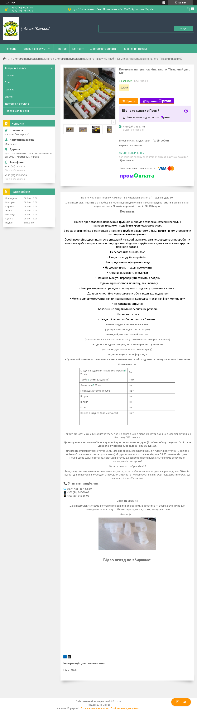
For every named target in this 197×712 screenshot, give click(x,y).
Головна (11, 48)
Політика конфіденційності (125, 708)
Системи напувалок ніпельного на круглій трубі (84, 58)
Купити (130, 101)
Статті (8, 82)
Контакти (78, 48)
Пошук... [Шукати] (183, 28)
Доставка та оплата (103, 48)
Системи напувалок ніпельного (32, 58)
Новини (9, 75)
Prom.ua (117, 701)
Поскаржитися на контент (95, 708)
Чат (181, 702)
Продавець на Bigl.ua (98, 705)
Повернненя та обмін (17, 110)
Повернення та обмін (135, 48)
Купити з (159, 101)
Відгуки (9, 96)
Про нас (61, 48)
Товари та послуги (34, 48)
